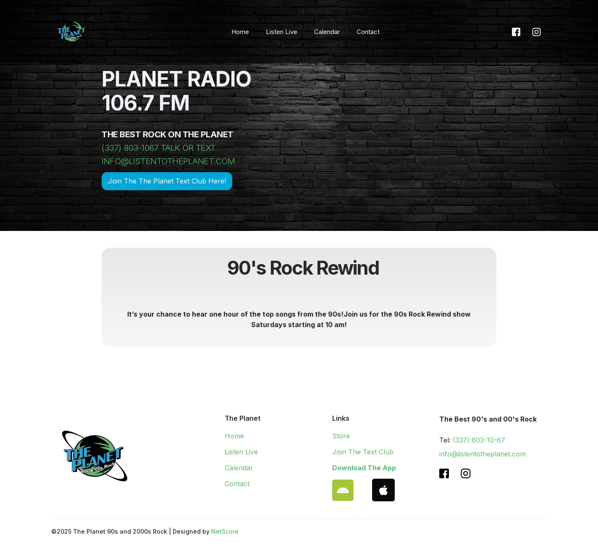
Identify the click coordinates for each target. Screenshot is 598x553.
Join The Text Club (362, 452)
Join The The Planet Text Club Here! (167, 181)
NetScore (225, 531)
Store (341, 436)
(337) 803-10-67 (479, 440)
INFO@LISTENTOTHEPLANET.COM (168, 161)
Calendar (327, 32)
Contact (368, 32)
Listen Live (281, 32)
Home (240, 32)
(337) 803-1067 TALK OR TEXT (159, 148)
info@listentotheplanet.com (482, 454)
